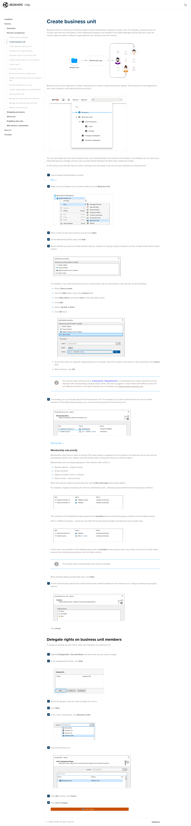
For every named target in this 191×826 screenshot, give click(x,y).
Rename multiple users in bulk (20, 85)
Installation (8, 19)
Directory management (15, 33)
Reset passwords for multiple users (22, 73)
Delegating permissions (16, 112)
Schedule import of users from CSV (22, 55)
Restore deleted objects (18, 107)
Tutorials (7, 24)
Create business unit (17, 42)
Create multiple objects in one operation (24, 60)
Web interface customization (18, 125)
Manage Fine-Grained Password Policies (24, 98)
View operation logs (16, 94)
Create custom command (18, 37)
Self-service (11, 116)
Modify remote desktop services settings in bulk (25, 79)
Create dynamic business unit (20, 46)
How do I (7, 130)
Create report (14, 64)
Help (27, 5)
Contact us (156, 822)
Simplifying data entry (15, 121)
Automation (11, 28)
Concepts (8, 134)
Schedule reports (15, 69)
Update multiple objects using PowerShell (25, 89)
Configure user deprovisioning (20, 51)
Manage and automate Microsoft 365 (23, 103)
